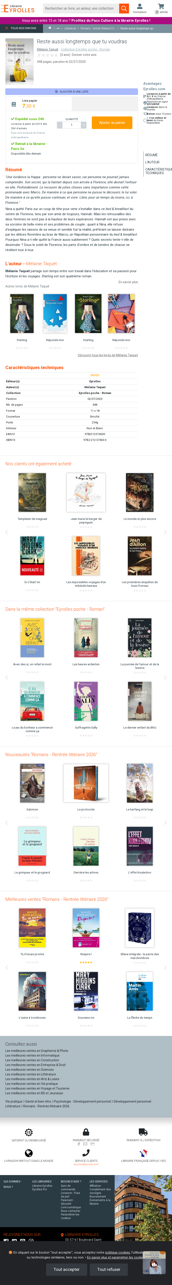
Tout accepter (67, 1269)
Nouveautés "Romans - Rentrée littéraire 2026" (51, 754)
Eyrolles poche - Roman (95, 393)
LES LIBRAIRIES (42, 1181)
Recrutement (98, 1196)
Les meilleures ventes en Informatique (32, 1055)
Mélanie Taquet (47, 49)
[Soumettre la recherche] (124, 8)
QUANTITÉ (71, 119)
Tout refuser (108, 1269)
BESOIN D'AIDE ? (71, 1181)
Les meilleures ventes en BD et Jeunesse (34, 1093)
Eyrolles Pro (39, 1189)
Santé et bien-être (38, 1101)
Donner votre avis (84, 55)
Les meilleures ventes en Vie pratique (31, 1084)
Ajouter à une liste (71, 91)
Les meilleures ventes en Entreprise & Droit (35, 1065)
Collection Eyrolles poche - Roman (85, 49)
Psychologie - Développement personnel (82, 1101)
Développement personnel (132, 1101)
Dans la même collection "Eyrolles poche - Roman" (55, 609)
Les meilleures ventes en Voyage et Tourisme (37, 1088)
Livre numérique (71, 1207)
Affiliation (95, 1185)
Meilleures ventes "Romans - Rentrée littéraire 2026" (56, 899)
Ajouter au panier (112, 122)
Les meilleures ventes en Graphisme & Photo (36, 1051)
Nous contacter (70, 1211)
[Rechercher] (81, 8)
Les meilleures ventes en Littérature (30, 1074)
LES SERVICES (99, 1181)
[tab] (39, 104)
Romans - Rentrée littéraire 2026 (46, 1106)
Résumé (151, 155)
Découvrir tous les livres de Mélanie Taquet (108, 355)
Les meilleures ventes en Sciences (29, 1069)
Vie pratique (13, 1101)
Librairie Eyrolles (42, 1185)
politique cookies (117, 1252)
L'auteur (152, 162)
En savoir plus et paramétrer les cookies (116, 1257)
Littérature (12, 1106)
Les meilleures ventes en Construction (32, 1060)
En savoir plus (128, 282)
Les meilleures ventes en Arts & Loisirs (32, 1079)
